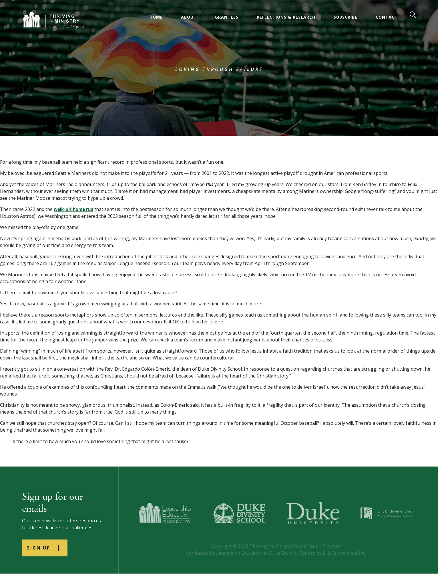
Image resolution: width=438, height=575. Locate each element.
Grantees (227, 17)
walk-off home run (75, 209)
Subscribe (346, 17)
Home (156, 17)
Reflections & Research (286, 17)
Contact (387, 17)
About (189, 17)
